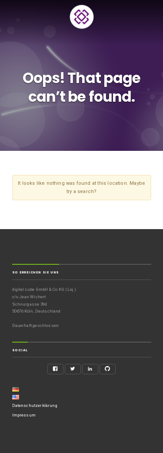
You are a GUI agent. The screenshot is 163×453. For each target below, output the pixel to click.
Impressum (24, 415)
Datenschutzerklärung (34, 405)
